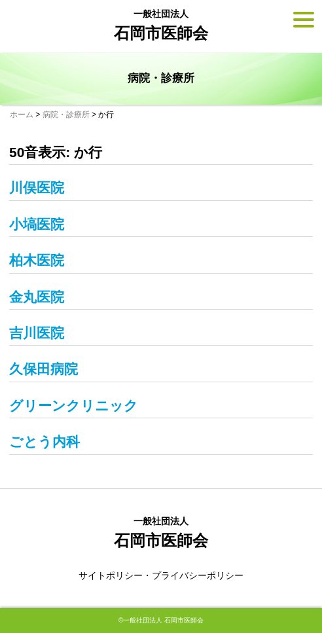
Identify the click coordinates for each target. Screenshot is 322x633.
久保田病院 (43, 368)
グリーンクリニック (73, 405)
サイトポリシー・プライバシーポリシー (161, 575)
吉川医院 (36, 332)
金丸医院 (36, 296)
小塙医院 (36, 224)
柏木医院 (36, 260)
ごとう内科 (44, 441)
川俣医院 (36, 187)
